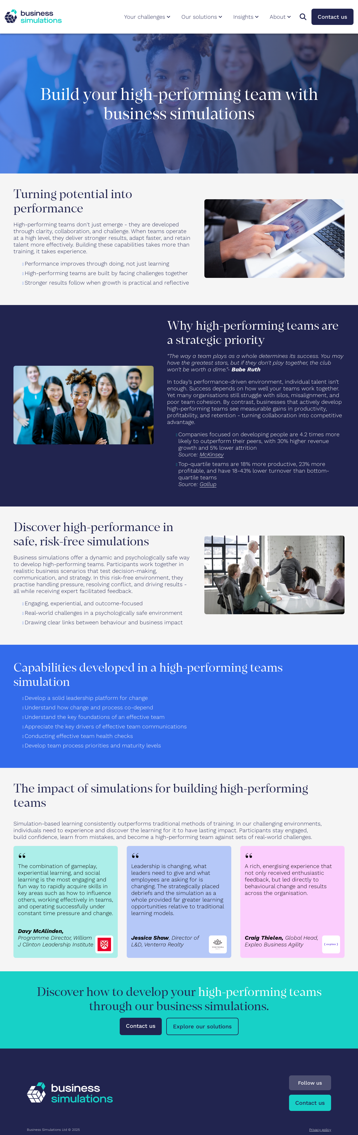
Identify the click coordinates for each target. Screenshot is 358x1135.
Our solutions (202, 16)
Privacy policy (320, 1130)
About (281, 16)
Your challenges (148, 16)
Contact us (332, 16)
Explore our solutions (202, 1026)
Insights (246, 16)
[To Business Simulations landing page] (33, 21)
